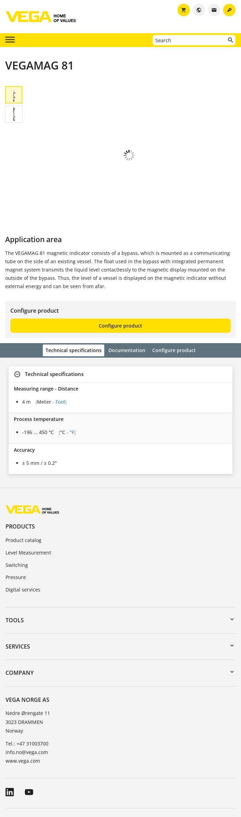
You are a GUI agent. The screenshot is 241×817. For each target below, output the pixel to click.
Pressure (16, 530)
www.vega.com (23, 714)
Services (18, 600)
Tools (15, 573)
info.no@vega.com (27, 705)
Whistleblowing (201, 775)
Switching (17, 518)
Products (20, 480)
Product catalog (23, 493)
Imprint (93, 775)
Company (19, 626)
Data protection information (142, 775)
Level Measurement (28, 506)
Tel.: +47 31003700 (27, 697)
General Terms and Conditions (41, 775)
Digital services (23, 543)
